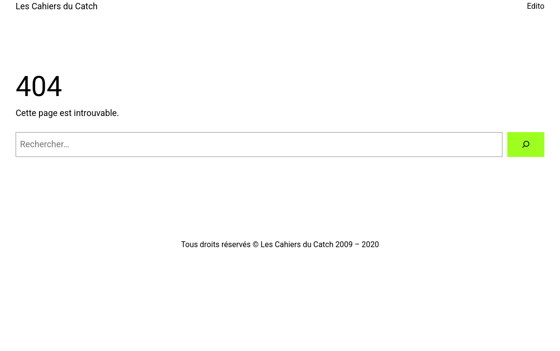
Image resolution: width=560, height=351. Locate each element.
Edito (535, 6)
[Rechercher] (525, 144)
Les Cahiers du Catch (57, 6)
